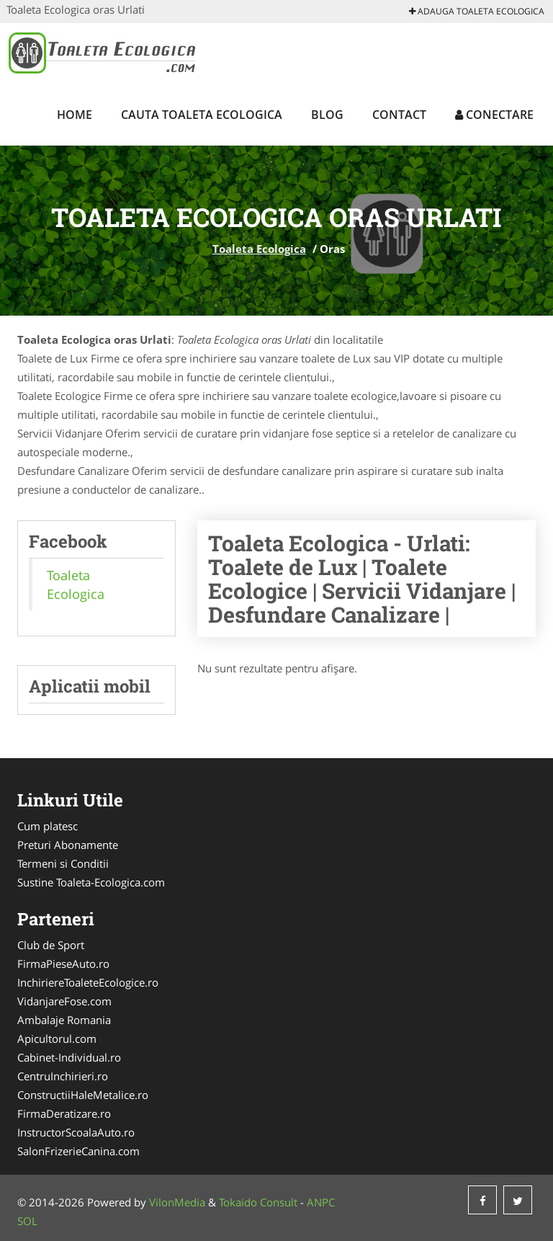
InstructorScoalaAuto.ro (76, 1132)
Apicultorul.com (56, 1038)
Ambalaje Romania (64, 1020)
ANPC (321, 1202)
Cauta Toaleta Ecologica (201, 115)
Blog (327, 115)
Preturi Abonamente (67, 844)
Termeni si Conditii (63, 863)
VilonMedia (177, 1202)
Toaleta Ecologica (259, 248)
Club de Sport (50, 945)
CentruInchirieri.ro (62, 1076)
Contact (399, 115)
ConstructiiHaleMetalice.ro (82, 1094)
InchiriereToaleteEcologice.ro (87, 982)
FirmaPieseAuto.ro (63, 963)
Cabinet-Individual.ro (69, 1057)
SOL (27, 1221)
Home (74, 115)
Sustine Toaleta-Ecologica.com (91, 882)
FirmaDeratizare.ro (64, 1113)
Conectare (494, 115)
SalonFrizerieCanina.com (78, 1151)
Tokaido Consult (258, 1202)
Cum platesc (47, 826)
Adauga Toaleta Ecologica (476, 11)
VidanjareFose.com (64, 1001)
